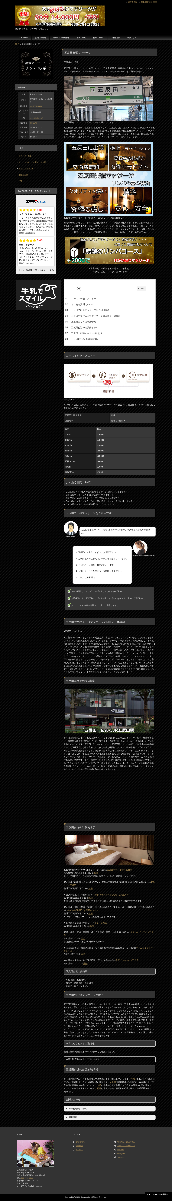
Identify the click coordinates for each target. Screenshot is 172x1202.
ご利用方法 (115, 38)
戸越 (133, 1080)
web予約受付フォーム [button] (76, 1109)
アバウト (79, 1151)
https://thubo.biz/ (36, 118)
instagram (121, 1154)
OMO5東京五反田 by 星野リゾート (82, 911)
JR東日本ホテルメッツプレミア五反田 (111, 896)
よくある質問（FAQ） (88, 304)
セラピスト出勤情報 (61, 38)
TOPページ (23, 38)
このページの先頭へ (160, 1194)
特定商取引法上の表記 (126, 1143)
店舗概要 (79, 1147)
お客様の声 (23, 175)
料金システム (98, 38)
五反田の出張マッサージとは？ (92, 333)
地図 (96, 874)
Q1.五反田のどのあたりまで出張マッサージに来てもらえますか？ (97, 493)
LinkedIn (120, 1151)
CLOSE (141, 288)
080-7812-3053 (36, 106)
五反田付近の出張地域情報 (90, 339)
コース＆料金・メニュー (89, 298)
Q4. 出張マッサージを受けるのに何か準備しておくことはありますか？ (99, 502)
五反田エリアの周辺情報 (89, 321)
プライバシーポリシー (126, 1147)
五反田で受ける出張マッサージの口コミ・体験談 (101, 316)
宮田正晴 (33, 123)
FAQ (21, 181)
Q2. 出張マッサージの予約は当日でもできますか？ (90, 496)
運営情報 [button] (71, 1118)
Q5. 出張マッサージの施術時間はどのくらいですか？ (91, 505)
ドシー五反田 (101, 924)
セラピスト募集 (25, 156)
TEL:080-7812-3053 (149, 2)
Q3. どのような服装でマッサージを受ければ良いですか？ (93, 499)
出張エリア (131, 38)
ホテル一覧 (81, 38)
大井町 (113, 1083)
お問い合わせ (40, 38)
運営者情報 (80, 1143)
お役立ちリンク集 (26, 169)
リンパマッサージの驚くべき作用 (32, 162)
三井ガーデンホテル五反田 (119, 871)
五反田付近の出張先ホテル (90, 327)
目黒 (99, 1089)
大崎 (99, 1086)
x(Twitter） (121, 1158)
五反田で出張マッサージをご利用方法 (96, 310)
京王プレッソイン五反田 (127, 961)
